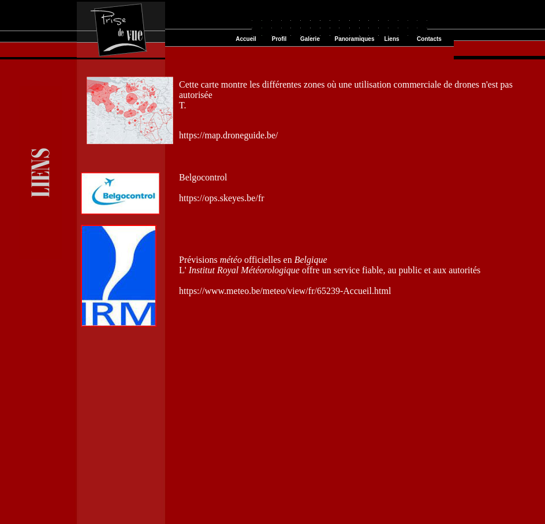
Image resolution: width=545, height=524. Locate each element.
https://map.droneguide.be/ (228, 135)
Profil (279, 39)
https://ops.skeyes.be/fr (221, 198)
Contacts (429, 39)
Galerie (310, 39)
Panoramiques (355, 39)
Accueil (246, 39)
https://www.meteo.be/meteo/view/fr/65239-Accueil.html (285, 291)
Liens (391, 39)
